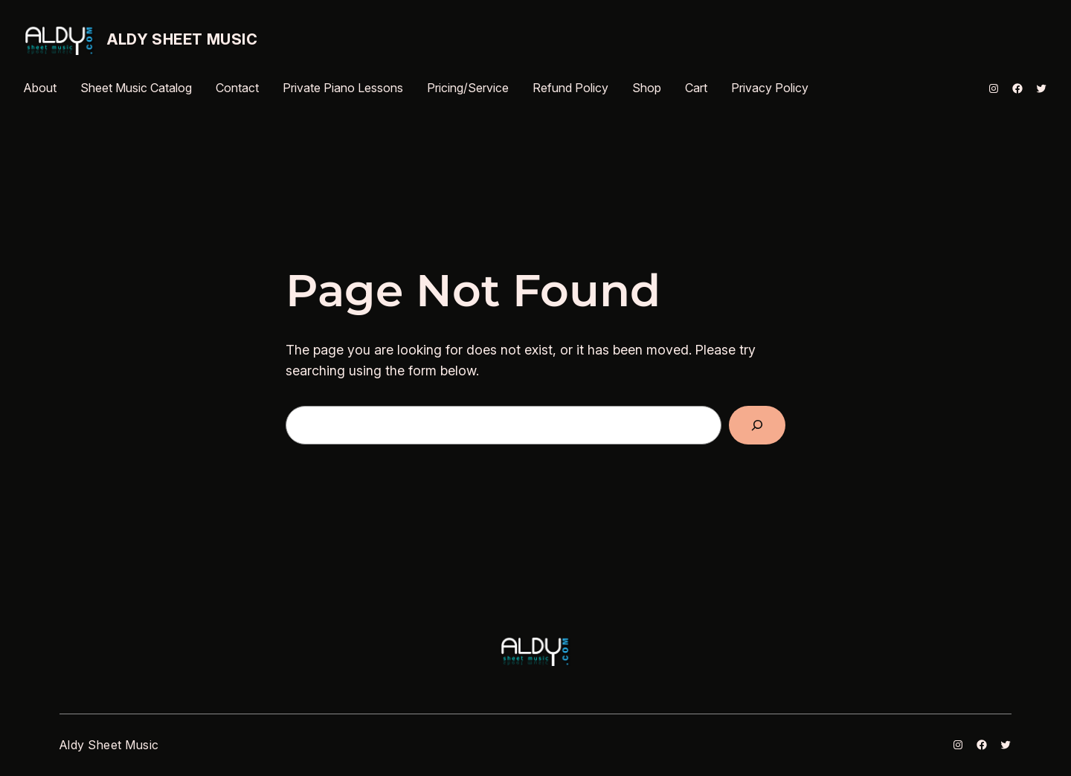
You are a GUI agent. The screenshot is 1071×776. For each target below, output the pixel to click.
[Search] (757, 425)
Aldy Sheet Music (182, 39)
